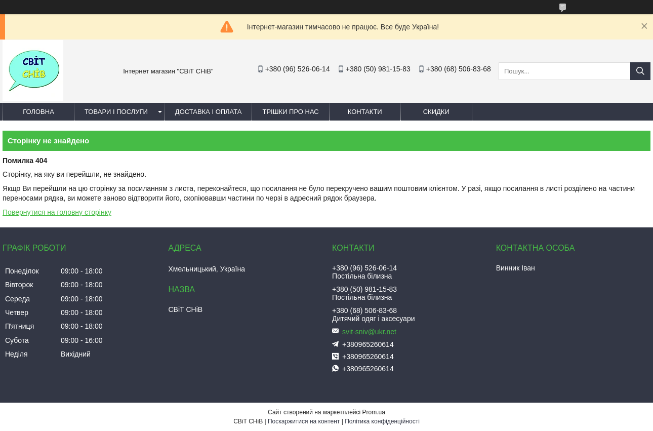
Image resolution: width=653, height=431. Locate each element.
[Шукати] (640, 71)
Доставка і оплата (208, 111)
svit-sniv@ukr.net (369, 332)
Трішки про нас (290, 111)
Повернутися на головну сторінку (57, 212)
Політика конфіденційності (382, 421)
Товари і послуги (116, 111)
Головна (38, 111)
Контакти (365, 111)
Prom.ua (373, 412)
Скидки (436, 111)
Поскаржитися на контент (304, 421)
